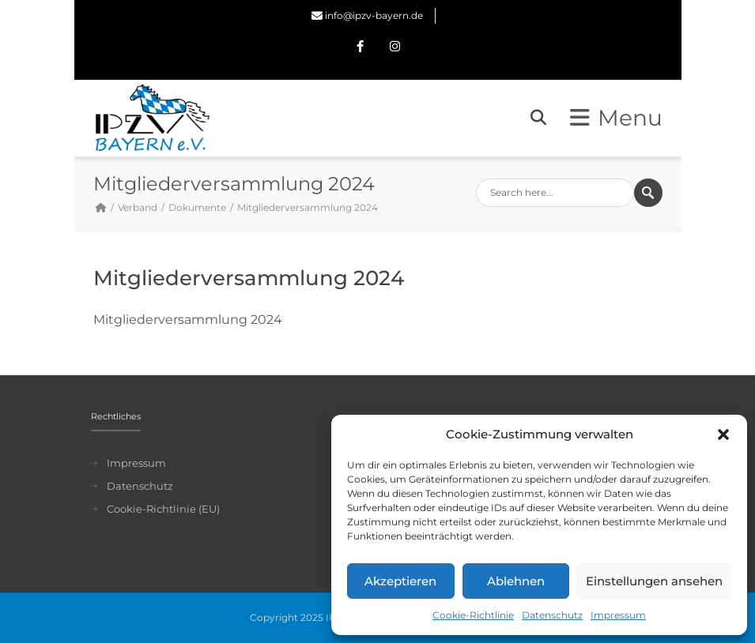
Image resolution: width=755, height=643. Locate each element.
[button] (723, 434)
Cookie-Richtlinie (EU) (163, 508)
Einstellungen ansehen (654, 580)
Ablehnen (516, 580)
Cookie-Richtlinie (473, 615)
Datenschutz (552, 615)
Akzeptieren (400, 580)
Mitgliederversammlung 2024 (187, 319)
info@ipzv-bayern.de (374, 15)
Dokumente (197, 207)
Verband (137, 207)
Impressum (618, 615)
